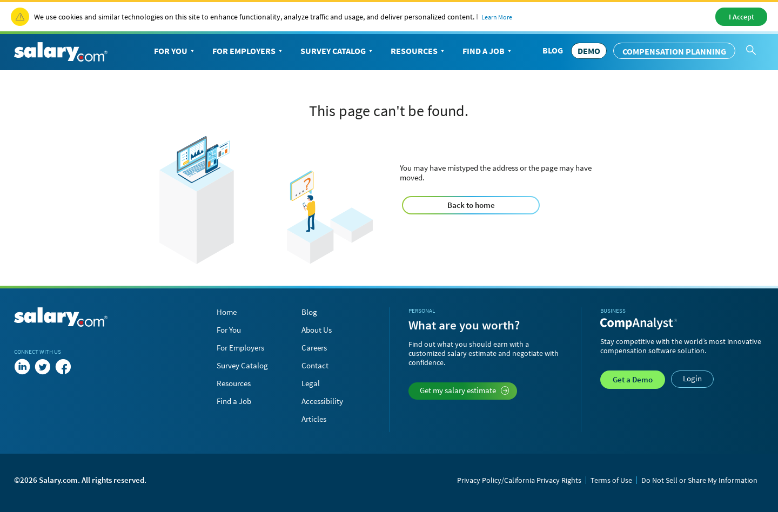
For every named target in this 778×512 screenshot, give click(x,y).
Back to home (471, 205)
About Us (316, 330)
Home (227, 312)
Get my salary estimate (464, 390)
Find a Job (487, 51)
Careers (314, 347)
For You (175, 51)
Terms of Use (611, 480)
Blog (552, 50)
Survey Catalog (337, 51)
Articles (313, 419)
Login (692, 378)
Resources (418, 51)
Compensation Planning (674, 51)
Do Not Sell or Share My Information (699, 480)
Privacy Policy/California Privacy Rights (519, 480)
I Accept (741, 17)
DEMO (589, 50)
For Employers (248, 51)
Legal (310, 383)
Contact (314, 365)
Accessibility (322, 401)
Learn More (496, 17)
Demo (633, 379)
